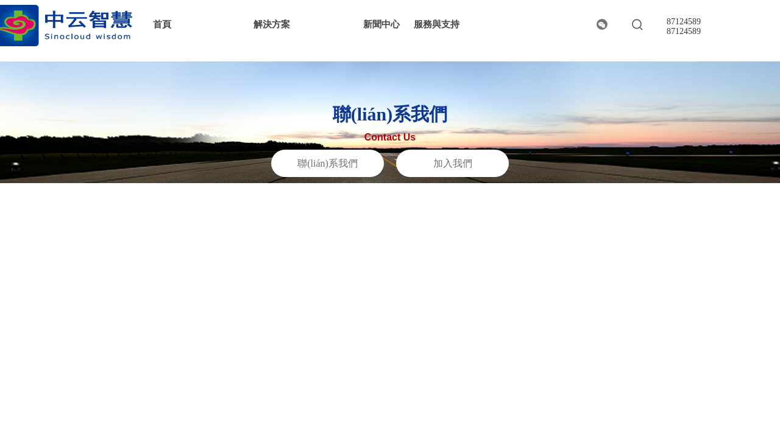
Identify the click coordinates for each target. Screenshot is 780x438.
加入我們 (452, 163)
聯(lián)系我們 (327, 163)
